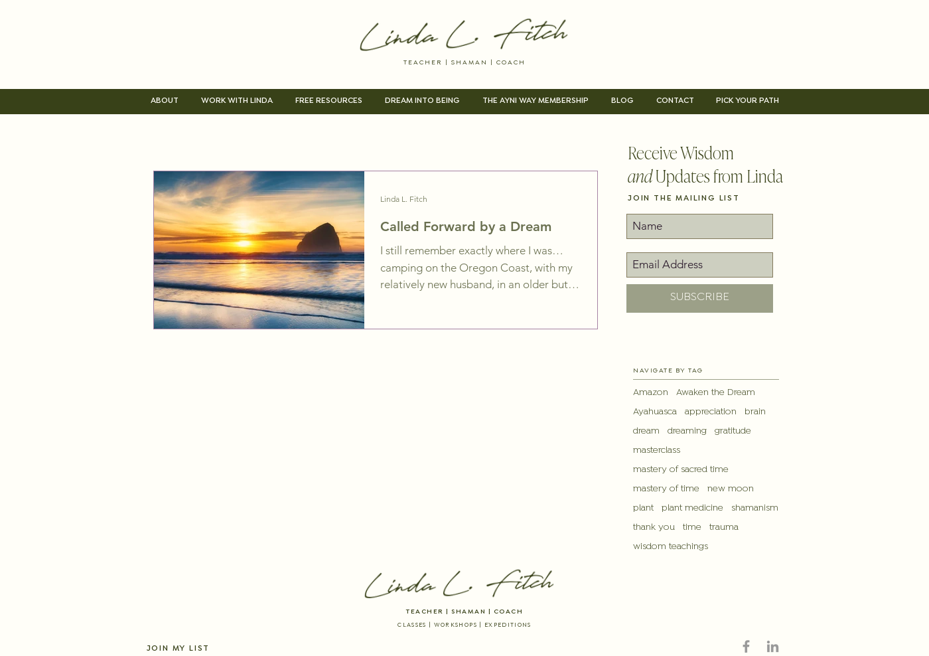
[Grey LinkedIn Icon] (772, 646)
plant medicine (692, 508)
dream (646, 431)
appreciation (711, 412)
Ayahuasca (655, 412)
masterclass (656, 450)
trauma (724, 527)
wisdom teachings (670, 546)
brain (755, 412)
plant (643, 508)
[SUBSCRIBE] (699, 298)
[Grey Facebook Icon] (746, 646)
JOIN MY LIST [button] (178, 648)
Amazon (650, 392)
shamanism (754, 508)
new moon (730, 489)
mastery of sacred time (681, 469)
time (692, 527)
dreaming (687, 431)
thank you (654, 527)
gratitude (733, 431)
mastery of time (666, 489)
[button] (164, 101)
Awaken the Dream (715, 392)
